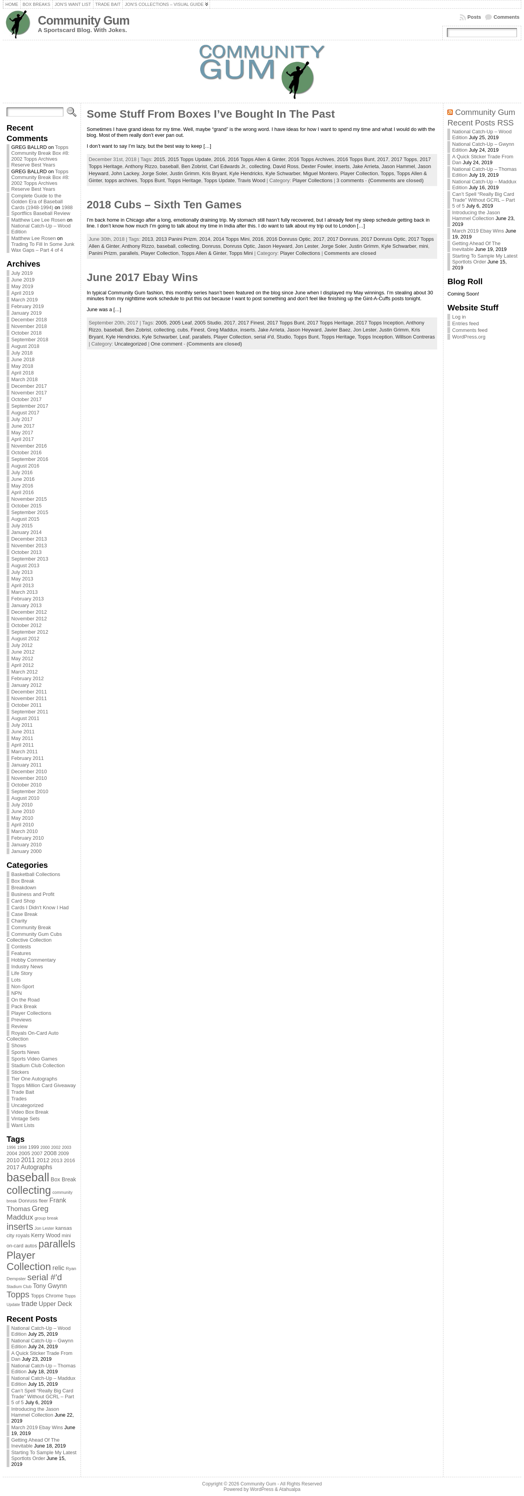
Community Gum (83, 20)
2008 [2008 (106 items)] (50, 1153)
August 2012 (25, 638)
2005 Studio (207, 323)
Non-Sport (22, 986)
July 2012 (22, 645)
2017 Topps (404, 159)
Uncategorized (27, 1105)
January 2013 (26, 605)
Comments (506, 17)
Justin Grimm (184, 173)
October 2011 (26, 705)
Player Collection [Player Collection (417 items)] (29, 1261)
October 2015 (26, 506)
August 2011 (25, 718)
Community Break (31, 927)
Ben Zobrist (194, 166)
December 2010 (29, 771)
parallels (129, 253)
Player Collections (31, 1013)
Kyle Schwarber (283, 173)
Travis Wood (251, 180)
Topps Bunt (152, 180)
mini (423, 246)
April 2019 (22, 293)
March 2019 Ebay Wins (37, 1427)
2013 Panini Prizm (176, 239)
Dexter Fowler (316, 166)
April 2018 (22, 373)
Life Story (21, 973)
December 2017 (29, 386)
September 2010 (29, 791)
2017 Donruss (343, 239)
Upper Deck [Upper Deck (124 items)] (55, 1303)
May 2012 (22, 658)
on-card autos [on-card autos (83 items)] (22, 1246)
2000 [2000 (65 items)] (45, 1147)
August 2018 (25, 346)
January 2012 (26, 685)
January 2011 (26, 765)
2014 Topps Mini (231, 239)
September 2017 (29, 406)
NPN (16, 993)
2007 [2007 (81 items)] (37, 1153)
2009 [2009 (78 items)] (63, 1153)
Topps (387, 173)
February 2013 (27, 599)
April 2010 (22, 825)
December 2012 (29, 612)
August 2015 (25, 519)
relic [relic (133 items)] (58, 1268)
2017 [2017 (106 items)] (13, 1167)
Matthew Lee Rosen (33, 238)
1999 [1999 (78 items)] (33, 1147)
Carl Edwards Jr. (228, 166)
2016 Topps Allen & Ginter (256, 159)
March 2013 (24, 592)
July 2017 (22, 419)
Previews (21, 1020)
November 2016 (29, 446)
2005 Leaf (180, 323)
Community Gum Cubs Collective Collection (34, 937)
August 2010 (25, 798)
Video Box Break (29, 1112)
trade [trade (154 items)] (30, 1304)
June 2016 (23, 479)
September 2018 (29, 339)
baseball (169, 166)
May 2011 (22, 738)
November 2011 (29, 698)
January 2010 (26, 844)
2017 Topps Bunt (285, 323)
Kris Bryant (214, 173)
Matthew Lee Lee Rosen (38, 220)
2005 (161, 323)
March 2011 (24, 751)
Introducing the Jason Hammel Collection (35, 1412)
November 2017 (29, 393)
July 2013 (22, 572)
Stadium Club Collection (38, 1065)
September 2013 (29, 559)
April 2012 (22, 665)
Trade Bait (22, 1092)
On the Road (25, 1000)
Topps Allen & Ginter (203, 253)
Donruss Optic (239, 246)
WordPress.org (468, 337)
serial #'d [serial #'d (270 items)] (44, 1277)
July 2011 (22, 725)
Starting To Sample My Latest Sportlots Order (44, 1455)
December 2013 (29, 539)
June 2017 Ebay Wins (142, 277)
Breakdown (23, 887)
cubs (183, 330)
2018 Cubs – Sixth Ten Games (164, 205)
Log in (459, 317)
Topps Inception (375, 337)
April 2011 (22, 745)
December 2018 (29, 319)
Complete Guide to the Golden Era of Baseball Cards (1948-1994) (37, 201)
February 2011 (27, 758)
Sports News (25, 1052)
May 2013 (22, 579)
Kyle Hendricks (245, 173)
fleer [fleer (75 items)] (43, 1201)
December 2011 (29, 692)
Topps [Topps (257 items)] (18, 1294)
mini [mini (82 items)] (66, 1235)
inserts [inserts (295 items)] (20, 1227)
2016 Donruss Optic (288, 239)
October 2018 (26, 333)
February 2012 (27, 678)
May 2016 (22, 486)
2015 (159, 159)
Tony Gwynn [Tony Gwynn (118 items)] (50, 1286)
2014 (204, 239)
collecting (259, 166)
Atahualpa (289, 1489)
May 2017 (22, 432)
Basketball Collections (35, 874)
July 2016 (22, 472)
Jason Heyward (275, 246)
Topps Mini (241, 253)
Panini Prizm (103, 253)
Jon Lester (306, 246)
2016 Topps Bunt (356, 159)
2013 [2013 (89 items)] (57, 1160)
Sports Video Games (34, 1059)
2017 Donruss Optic (383, 239)
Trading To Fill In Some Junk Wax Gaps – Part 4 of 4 (42, 247)
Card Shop (23, 901)
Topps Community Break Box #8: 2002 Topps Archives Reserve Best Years (40, 156)
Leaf (184, 337)
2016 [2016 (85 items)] (69, 1160)
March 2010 (24, 831)
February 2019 (27, 306)
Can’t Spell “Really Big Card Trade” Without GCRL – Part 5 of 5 (42, 1396)
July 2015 (22, 526)
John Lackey (125, 173)
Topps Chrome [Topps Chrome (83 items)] (47, 1296)
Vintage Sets (25, 1119)
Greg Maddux (222, 330)
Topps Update (219, 180)
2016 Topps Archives (311, 159)
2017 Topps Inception (379, 323)
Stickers (20, 1072)
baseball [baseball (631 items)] (28, 1177)
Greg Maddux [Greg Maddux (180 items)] (27, 1212)
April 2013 (22, 585)
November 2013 (29, 545)
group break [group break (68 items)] (46, 1218)
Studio (283, 337)
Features (21, 953)
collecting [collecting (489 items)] (29, 1190)
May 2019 (22, 286)
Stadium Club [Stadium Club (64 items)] (19, 1286)
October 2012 (26, 625)
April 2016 (22, 492)
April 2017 (22, 439)
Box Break (22, 881)
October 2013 (26, 552)
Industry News (27, 966)
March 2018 (24, 379)
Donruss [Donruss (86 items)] (28, 1201)
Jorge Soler (154, 173)
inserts (342, 166)
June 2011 (23, 732)
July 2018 (22, 353)
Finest (198, 330)
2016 (219, 159)
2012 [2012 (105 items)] (43, 1160)
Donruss (211, 246)
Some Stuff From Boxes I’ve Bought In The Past (211, 114)
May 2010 (22, 818)
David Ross (285, 166)
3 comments (350, 180)
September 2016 (29, 459)
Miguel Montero (320, 173)
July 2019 (22, 273)
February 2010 (27, 838)
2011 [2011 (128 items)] (28, 1159)
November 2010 (29, 778)
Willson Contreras (415, 337)
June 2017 (23, 426)
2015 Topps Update (189, 159)
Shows (18, 1045)
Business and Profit (32, 894)
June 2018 (23, 359)
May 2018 (22, 366)
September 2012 (29, 632)
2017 (382, 159)
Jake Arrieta (365, 166)
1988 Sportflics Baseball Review (42, 210)
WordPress (261, 1489)
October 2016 (26, 452)
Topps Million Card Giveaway (43, 1085)
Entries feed (465, 323)
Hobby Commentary (33, 960)
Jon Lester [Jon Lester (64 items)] (44, 1228)
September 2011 (29, 712)
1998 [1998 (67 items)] (22, 1147)
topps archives (121, 180)
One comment (166, 344)
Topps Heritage (184, 180)
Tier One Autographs (34, 1079)
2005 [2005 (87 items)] (24, 1153)
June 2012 (23, 652)
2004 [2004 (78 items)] (12, 1153)
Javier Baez (337, 330)
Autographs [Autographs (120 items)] (36, 1167)
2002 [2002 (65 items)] (56, 1147)
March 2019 (24, 300)
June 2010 (23, 811)
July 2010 (22, 805)
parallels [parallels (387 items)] (56, 1243)
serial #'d (264, 337)
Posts (474, 17)
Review (19, 1026)
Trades (19, 1099)
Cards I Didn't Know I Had (40, 907)
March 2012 (24, 672)
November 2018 (29, 326)
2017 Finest (251, 323)
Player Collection (359, 173)
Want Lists (22, 1125)
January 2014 (26, 532)
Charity (19, 921)
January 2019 (26, 313)
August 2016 (25, 466)
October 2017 (26, 399)
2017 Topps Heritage (330, 323)
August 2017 (25, 413)
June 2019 (23, 280)
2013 (147, 239)
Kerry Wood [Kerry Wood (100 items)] (45, 1235)
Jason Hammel (398, 166)
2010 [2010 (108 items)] (13, 1160)
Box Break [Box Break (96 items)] (63, 1179)
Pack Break (24, 1006)
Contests (21, 947)
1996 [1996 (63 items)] (11, 1147)
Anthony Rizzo (141, 166)
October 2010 (26, 785)
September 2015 (29, 512)
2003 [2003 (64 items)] (67, 1147)
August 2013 (25, 565)
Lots (16, 980)
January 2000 (26, 851)
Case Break (24, 914)
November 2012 (29, 619)
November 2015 (29, 499)
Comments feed (469, 330)
